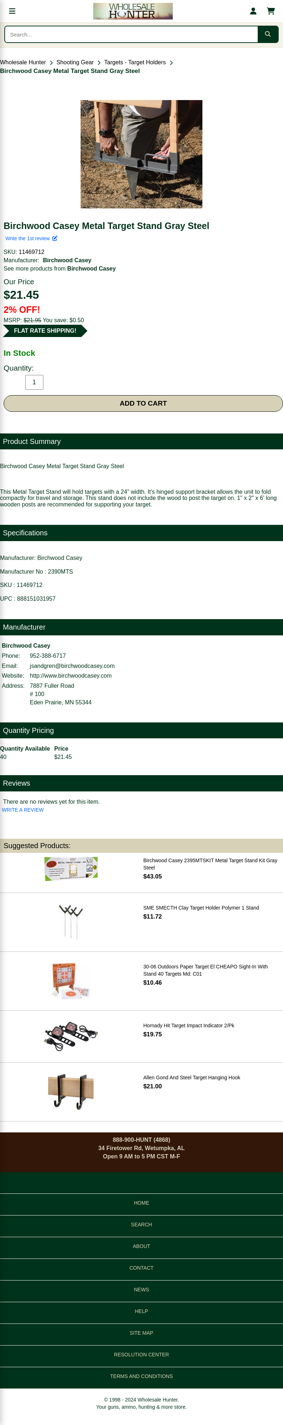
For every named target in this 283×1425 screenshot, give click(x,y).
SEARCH (141, 1224)
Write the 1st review (31, 238)
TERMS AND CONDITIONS (141, 1376)
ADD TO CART (143, 403)
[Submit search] (268, 34)
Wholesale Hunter (23, 62)
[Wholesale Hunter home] (133, 11)
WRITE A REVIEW (23, 810)
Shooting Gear (75, 62)
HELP (141, 1311)
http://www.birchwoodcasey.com (71, 676)
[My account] (253, 11)
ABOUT (141, 1246)
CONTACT (141, 1268)
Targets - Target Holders (135, 62)
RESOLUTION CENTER (141, 1354)
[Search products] (131, 34)
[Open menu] (12, 11)
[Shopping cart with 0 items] (271, 11)
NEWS (141, 1289)
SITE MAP (141, 1333)
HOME (141, 1203)
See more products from (60, 268)
